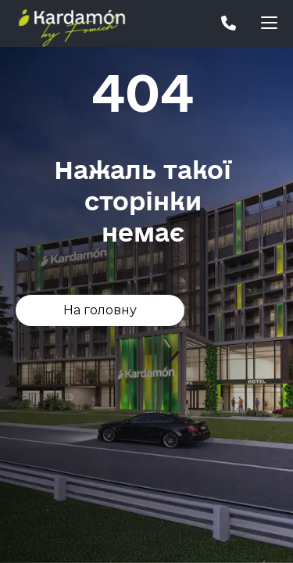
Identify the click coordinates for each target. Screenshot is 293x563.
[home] (86, 23)
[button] (269, 23)
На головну (100, 310)
